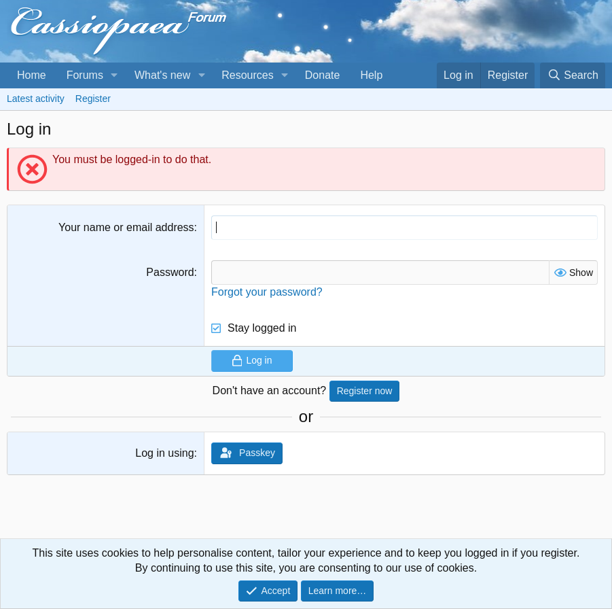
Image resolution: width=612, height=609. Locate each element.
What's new (162, 75)
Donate (322, 75)
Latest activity (36, 98)
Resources (247, 75)
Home (31, 75)
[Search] (572, 75)
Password (170, 272)
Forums (85, 75)
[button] (114, 75)
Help (371, 75)
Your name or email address (126, 227)
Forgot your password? (267, 292)
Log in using (164, 453)
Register (93, 98)
